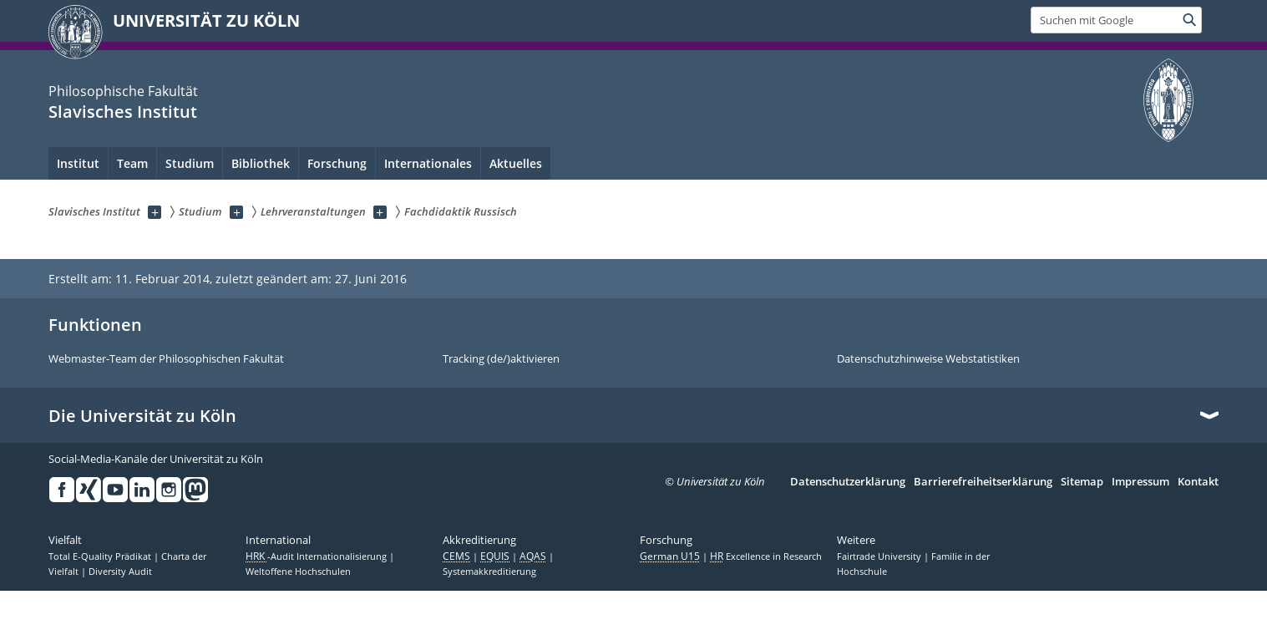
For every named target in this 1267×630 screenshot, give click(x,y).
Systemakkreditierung (489, 571)
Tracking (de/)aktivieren (501, 359)
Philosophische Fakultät (123, 91)
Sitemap (1082, 482)
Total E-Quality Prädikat (101, 556)
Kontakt (1198, 482)
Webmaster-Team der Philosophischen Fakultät (166, 359)
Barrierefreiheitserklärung (983, 482)
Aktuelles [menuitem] (515, 163)
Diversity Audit (120, 571)
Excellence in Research (766, 556)
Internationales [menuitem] (428, 163)
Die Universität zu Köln (142, 416)
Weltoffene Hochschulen (298, 571)
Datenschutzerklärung (847, 482)
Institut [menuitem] (78, 163)
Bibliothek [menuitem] (260, 163)
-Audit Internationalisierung (317, 556)
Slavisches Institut (122, 111)
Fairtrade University (880, 556)
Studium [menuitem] (189, 163)
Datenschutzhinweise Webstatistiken (928, 359)
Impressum (1140, 482)
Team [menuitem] (132, 163)
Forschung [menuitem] (337, 163)
